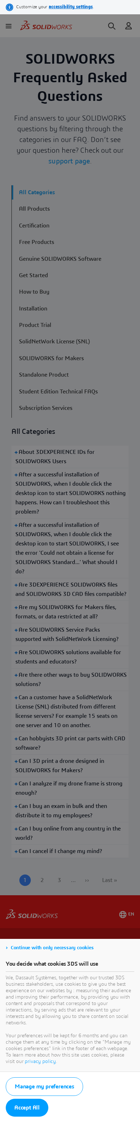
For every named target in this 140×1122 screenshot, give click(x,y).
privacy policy (40, 1061)
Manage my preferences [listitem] (44, 1086)
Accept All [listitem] (27, 1108)
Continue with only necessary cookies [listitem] (52, 947)
